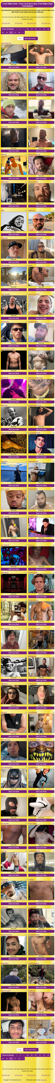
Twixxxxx (31, 545)
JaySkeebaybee (33, 963)
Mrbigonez (4, 238)
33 (48, 29)
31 (40, 29)
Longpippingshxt (34, 851)
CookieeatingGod (34, 629)
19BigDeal (4, 684)
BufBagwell (32, 656)
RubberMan (5, 963)
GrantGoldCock (6, 43)
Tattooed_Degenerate (35, 378)
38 (19, 32)
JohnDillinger (32, 712)
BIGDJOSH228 (33, 182)
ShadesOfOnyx (33, 600)
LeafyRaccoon (33, 516)
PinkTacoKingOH (34, 740)
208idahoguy (5, 629)
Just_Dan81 (32, 98)
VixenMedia (5, 572)
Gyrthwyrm (4, 71)
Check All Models (8, 29)
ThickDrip (4, 461)
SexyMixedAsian (6, 935)
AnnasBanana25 (33, 935)
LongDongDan (33, 322)
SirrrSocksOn (5, 265)
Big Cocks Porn (31, 23)
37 (15, 32)
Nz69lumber (5, 182)
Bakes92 (4, 154)
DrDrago (31, 349)
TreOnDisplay (5, 294)
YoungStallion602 (34, 433)
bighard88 (4, 127)
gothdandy (4, 378)
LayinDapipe (5, 322)
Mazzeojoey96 (5, 740)
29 (32, 29)
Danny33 (4, 712)
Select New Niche (30, 38)
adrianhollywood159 (8, 349)
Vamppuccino (33, 684)
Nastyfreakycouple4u (8, 433)
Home (20, 38)
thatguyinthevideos (34, 405)
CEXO (30, 265)
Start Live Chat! (14, 67)
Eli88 (2, 210)
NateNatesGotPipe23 (35, 238)
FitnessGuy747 (33, 127)
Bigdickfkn (4, 879)
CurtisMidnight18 (6, 767)
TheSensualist (5, 991)
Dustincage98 (33, 572)
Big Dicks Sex (6, 23)
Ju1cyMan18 (5, 545)
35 (7, 32)
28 (27, 29)
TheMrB (31, 43)
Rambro (3, 796)
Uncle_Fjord (5, 489)
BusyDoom (4, 1018)
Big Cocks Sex (46, 23)
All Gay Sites (18, 23)
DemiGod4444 (33, 489)
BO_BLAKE (5, 823)
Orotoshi (4, 851)
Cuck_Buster (32, 823)
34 (3, 32)
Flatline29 (4, 405)
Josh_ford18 (5, 516)
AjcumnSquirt (5, 656)
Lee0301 (31, 879)
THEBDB (31, 71)
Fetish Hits (44, 1080)
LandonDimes (33, 767)
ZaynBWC (31, 796)
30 (36, 29)
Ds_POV (3, 600)
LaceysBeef (32, 907)
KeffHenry (31, 991)
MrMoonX (31, 210)
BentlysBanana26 (34, 154)
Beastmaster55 (33, 461)
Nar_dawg (4, 98)
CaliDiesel (4, 907)
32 (44, 29)
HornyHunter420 (33, 294)
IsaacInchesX (32, 1018)
